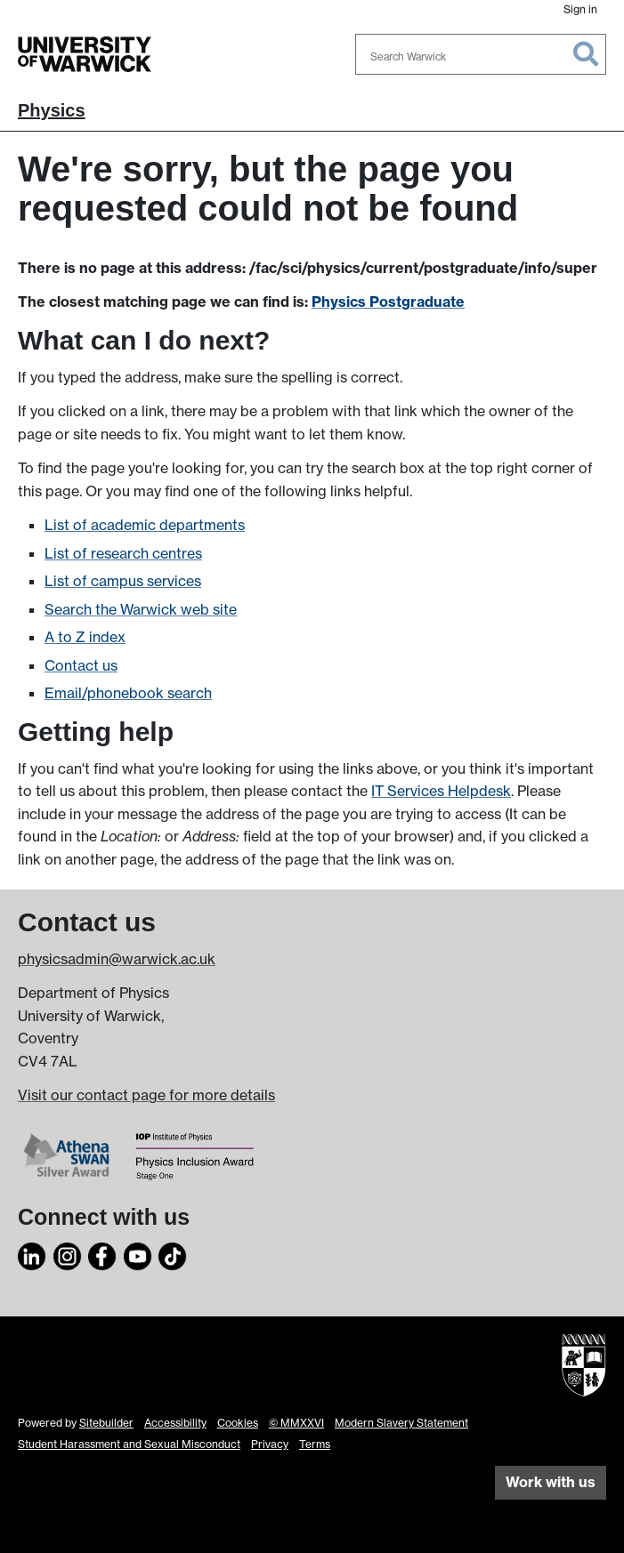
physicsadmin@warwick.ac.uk (116, 959)
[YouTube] (138, 1254)
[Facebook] (102, 1254)
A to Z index (85, 637)
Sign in (580, 9)
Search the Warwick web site (141, 609)
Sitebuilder (106, 1422)
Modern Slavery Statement (401, 1422)
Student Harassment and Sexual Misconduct (129, 1444)
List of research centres (123, 553)
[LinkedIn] (32, 1254)
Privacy (269, 1444)
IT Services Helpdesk (441, 791)
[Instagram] (67, 1254)
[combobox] (480, 54)
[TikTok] (172, 1254)
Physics (51, 110)
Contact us (81, 665)
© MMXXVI (296, 1422)
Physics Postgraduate (388, 301)
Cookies (237, 1422)
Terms (314, 1444)
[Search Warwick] (480, 54)
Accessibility (175, 1422)
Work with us (551, 1482)
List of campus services (123, 581)
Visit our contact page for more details (146, 1095)
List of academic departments (145, 525)
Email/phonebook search (128, 693)
